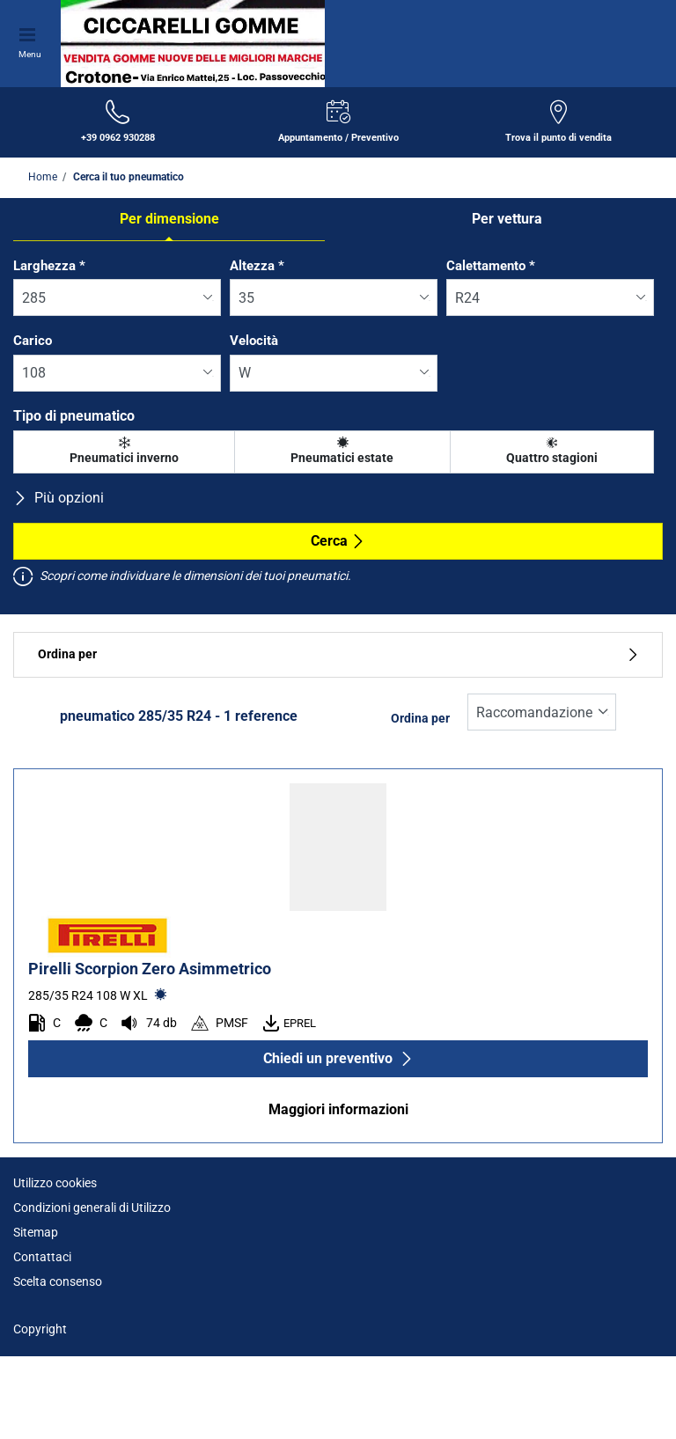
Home (42, 177)
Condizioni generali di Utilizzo (92, 1207)
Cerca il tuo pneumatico (127, 177)
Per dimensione (169, 218)
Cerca (338, 540)
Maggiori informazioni (338, 1109)
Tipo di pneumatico (74, 415)
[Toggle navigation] (30, 32)
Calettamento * (490, 266)
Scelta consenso (57, 1281)
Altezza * (257, 266)
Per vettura (507, 218)
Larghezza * (49, 266)
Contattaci (42, 1257)
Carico (32, 341)
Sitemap (35, 1232)
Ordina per (338, 654)
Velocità (254, 341)
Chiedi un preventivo (338, 1058)
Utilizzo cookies (55, 1183)
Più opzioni (58, 497)
